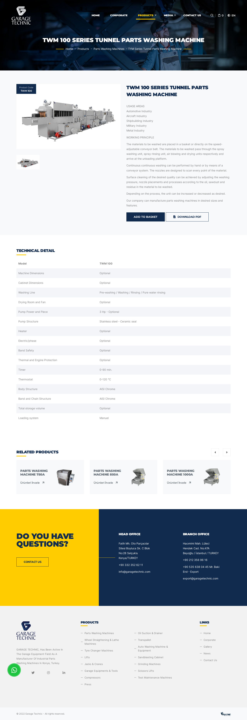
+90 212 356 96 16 (195, 559)
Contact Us (192, 15)
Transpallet (144, 639)
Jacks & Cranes (94, 664)
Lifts (87, 657)
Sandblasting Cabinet (150, 657)
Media (168, 15)
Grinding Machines (149, 664)
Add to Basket (145, 217)
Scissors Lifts (146, 670)
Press (88, 684)
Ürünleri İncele (32, 483)
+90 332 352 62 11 (131, 565)
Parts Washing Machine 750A (34, 473)
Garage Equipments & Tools (101, 670)
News (207, 653)
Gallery (208, 646)
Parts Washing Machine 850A (107, 473)
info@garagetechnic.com (134, 571)
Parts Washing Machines (109, 48)
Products (145, 15)
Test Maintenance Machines (155, 677)
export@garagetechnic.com (200, 578)
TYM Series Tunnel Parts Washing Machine (155, 48)
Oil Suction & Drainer (150, 633)
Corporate (119, 15)
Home (96, 15)
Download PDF (187, 217)
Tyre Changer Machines (99, 650)
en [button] (231, 15)
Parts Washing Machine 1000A (180, 473)
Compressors (93, 677)
